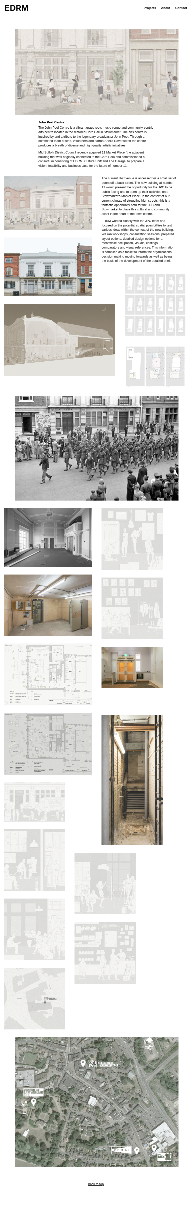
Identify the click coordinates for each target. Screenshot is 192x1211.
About (165, 8)
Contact (181, 8)
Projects (150, 8)
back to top (96, 1184)
